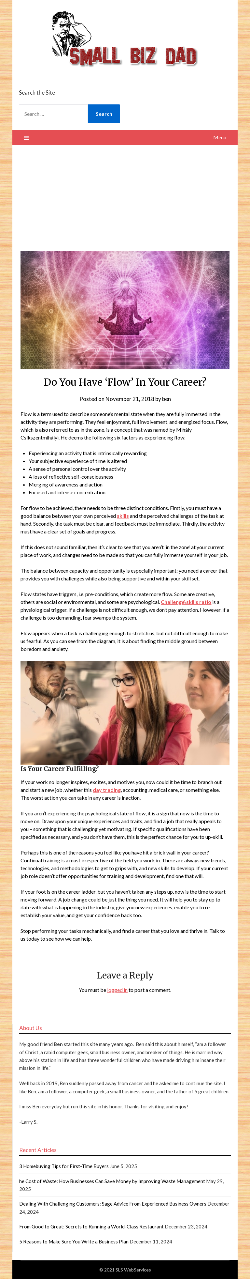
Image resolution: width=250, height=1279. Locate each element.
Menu (219, 137)
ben (166, 398)
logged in (117, 990)
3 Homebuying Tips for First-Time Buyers (64, 1166)
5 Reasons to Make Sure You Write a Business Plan (74, 1241)
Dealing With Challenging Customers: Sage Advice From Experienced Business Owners (112, 1204)
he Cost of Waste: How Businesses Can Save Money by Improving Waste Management (112, 1181)
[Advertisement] (125, 193)
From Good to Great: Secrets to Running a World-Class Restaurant (91, 1226)
